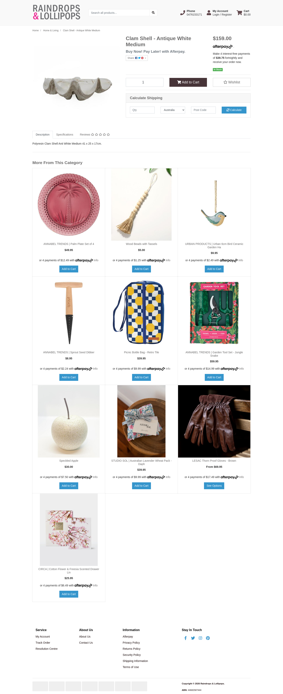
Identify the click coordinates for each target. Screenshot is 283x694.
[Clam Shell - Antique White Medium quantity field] (145, 82)
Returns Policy (131, 648)
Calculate (234, 110)
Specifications (64, 134)
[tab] (42, 134)
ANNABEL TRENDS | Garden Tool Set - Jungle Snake (214, 354)
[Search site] (153, 12)
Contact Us (86, 642)
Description (43, 134)
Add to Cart (188, 82)
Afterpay (128, 636)
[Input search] (119, 12)
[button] (191, 12)
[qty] (142, 110)
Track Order (43, 642)
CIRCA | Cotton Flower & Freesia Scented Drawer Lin (68, 571)
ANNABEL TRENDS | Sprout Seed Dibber (68, 352)
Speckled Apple (68, 460)
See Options (214, 485)
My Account (43, 636)
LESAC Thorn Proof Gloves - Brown (214, 460)
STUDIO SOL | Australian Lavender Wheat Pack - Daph (141, 462)
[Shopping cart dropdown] (244, 12)
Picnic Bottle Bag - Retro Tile (141, 352)
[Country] (173, 110)
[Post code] (203, 110)
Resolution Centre (47, 648)
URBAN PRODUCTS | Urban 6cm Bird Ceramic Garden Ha (214, 245)
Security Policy (132, 654)
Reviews (95, 134)
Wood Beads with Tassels (141, 243)
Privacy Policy (131, 642)
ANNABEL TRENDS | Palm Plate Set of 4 (68, 243)
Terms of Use (131, 667)
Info (96, 260)
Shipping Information (135, 661)
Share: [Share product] (136, 58)
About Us (85, 636)
